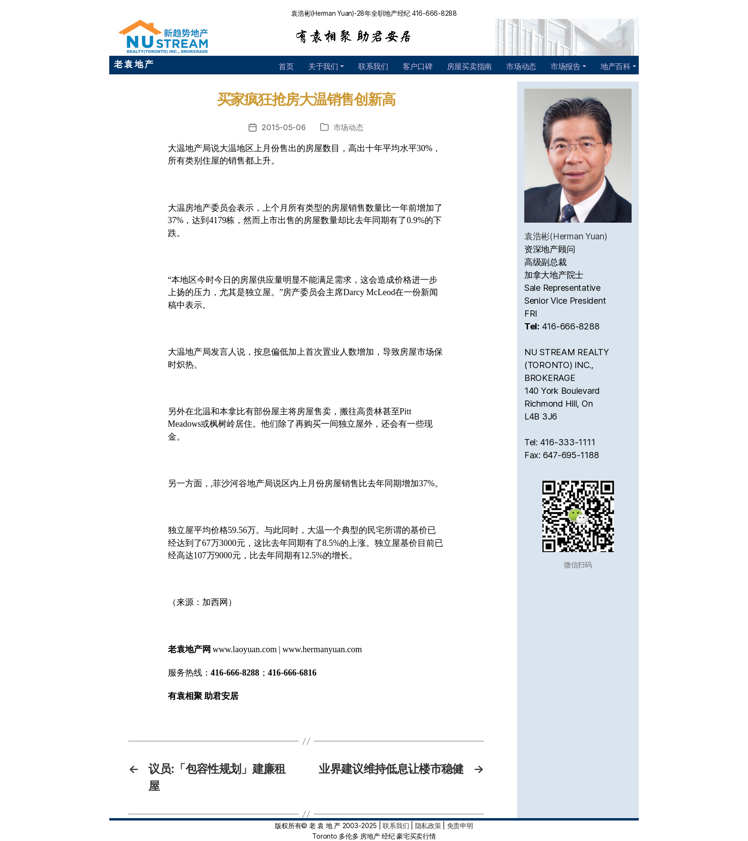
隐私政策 (428, 825)
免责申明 (460, 825)
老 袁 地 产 (133, 64)
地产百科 (616, 66)
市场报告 (566, 66)
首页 (286, 66)
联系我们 (373, 66)
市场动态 (521, 66)
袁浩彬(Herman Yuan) (565, 236)
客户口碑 (418, 66)
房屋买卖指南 (469, 66)
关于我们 (323, 66)
